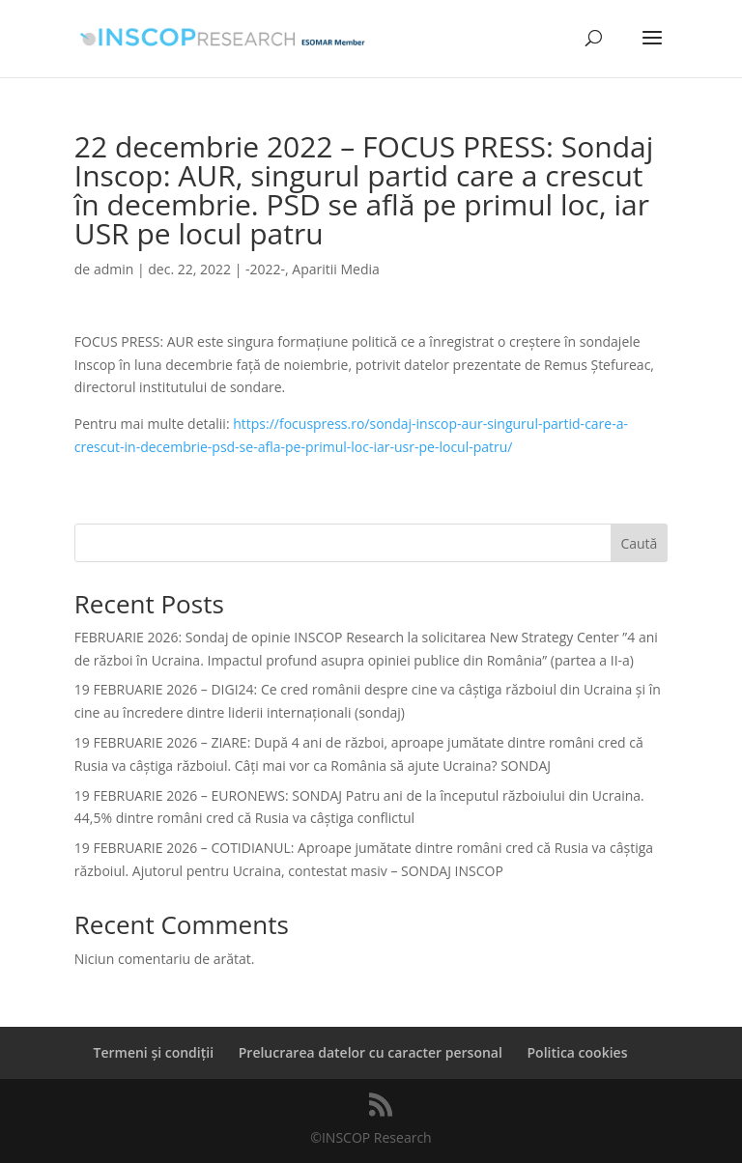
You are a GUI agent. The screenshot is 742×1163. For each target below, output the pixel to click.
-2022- (265, 269)
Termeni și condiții (154, 1052)
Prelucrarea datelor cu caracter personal (370, 1052)
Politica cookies (578, 1052)
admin (113, 269)
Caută (638, 543)
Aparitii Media (335, 269)
